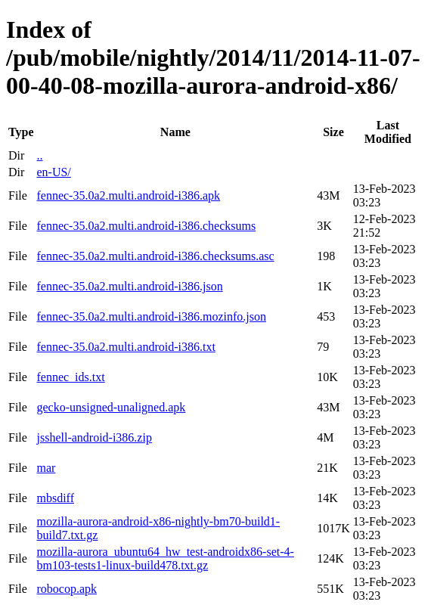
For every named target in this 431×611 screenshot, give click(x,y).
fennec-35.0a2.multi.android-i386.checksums (146, 225)
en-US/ (53, 172)
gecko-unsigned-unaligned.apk (110, 407)
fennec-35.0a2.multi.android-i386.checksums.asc (155, 256)
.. (39, 155)
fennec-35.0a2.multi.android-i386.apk (128, 195)
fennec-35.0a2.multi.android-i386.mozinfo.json (150, 316)
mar (45, 467)
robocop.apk (66, 588)
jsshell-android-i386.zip (93, 437)
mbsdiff (54, 498)
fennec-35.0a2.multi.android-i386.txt (125, 346)
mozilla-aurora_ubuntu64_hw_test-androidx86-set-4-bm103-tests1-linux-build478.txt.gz (164, 558)
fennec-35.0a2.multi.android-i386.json (129, 286)
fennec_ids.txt (70, 377)
